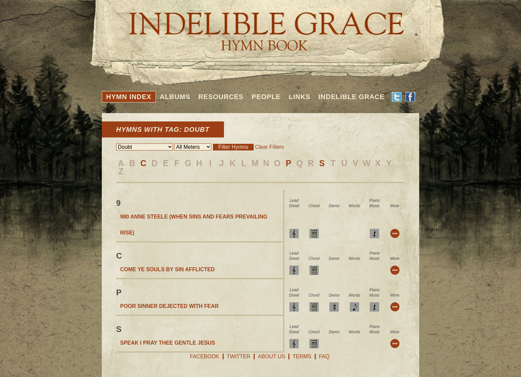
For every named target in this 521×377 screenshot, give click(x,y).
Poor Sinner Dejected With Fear (169, 306)
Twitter (238, 356)
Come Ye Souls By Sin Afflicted (167, 269)
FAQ (324, 356)
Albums (175, 96)
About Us (271, 356)
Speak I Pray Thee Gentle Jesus (167, 343)
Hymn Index (129, 96)
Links (299, 96)
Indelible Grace (351, 96)
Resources (221, 96)
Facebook (204, 356)
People (266, 96)
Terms (302, 356)
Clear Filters (269, 147)
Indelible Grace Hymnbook (260, 26)
